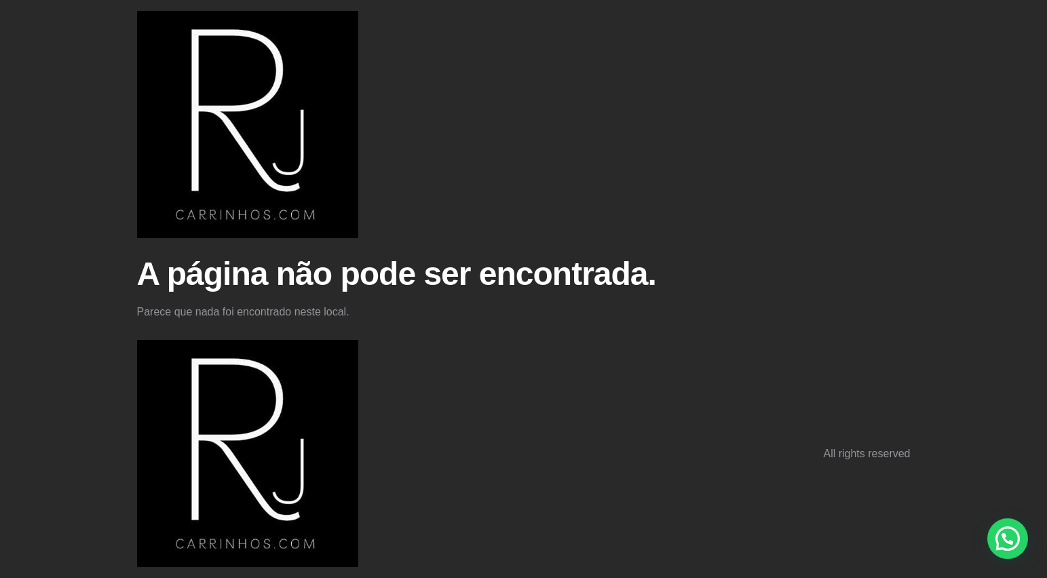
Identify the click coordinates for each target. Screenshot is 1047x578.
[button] (1007, 538)
